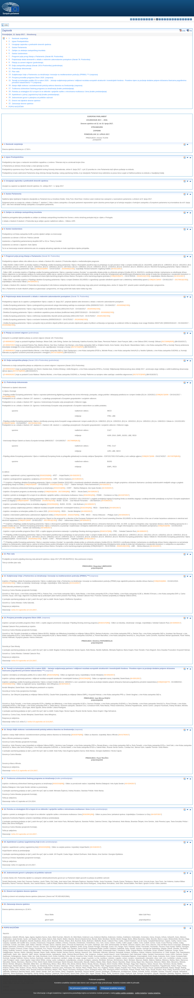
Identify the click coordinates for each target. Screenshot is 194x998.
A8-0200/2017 (90, 504)
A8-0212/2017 (179, 276)
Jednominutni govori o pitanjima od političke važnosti (32, 98)
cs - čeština (136, 19)
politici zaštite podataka (125, 993)
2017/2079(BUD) (173, 456)
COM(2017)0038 (155, 280)
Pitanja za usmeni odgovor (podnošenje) (27, 62)
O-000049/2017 (9, 351)
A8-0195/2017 (93, 492)
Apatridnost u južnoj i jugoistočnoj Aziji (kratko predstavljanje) (35, 95)
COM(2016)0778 (163, 682)
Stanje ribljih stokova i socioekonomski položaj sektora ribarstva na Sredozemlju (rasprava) (47, 85)
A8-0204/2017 (124, 515)
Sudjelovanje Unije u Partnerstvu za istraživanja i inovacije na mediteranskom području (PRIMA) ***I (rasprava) (55, 75)
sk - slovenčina (183, 19)
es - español (134, 19)
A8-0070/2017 (64, 684)
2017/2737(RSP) (139, 375)
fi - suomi (188, 19)
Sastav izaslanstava (19, 53)
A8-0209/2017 (142, 531)
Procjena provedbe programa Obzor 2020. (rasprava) (32, 78)
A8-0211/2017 (116, 269)
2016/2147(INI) (105, 531)
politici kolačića (141, 993)
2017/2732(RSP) (77, 347)
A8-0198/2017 (106, 501)
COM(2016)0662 (160, 581)
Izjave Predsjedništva (20, 41)
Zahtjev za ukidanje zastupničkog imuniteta (28, 50)
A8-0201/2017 (115, 508)
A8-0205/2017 (33, 282)
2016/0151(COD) (56, 484)
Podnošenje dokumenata (21, 68)
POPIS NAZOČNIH (16, 107)
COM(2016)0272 (117, 276)
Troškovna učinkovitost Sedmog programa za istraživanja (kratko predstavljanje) (43, 88)
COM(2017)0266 (148, 456)
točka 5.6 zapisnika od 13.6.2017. (40, 722)
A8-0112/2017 (75, 583)
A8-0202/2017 (86, 511)
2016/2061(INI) (89, 495)
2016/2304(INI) (85, 508)
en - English (149, 19)
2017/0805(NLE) (73, 441)
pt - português (178, 19)
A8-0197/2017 (124, 495)
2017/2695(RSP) (168, 342)
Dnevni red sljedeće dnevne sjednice (26, 101)
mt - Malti (170, 19)
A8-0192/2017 (105, 484)
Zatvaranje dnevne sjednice (22, 104)
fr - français (152, 19)
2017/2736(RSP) (19, 371)
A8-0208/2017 (46, 528)
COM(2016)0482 (164, 526)
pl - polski (175, 19)
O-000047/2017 (9, 345)
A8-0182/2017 (75, 475)
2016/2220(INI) (45, 475)
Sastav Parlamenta (19, 47)
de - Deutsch (141, 19)
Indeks (6, 25)
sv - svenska (191, 19)
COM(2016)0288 (60, 515)
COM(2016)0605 (41, 269)
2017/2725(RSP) (57, 352)
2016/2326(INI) (54, 511)
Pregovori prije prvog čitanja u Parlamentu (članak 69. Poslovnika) (37, 56)
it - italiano (160, 19)
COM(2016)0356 (51, 492)
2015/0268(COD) (8, 325)
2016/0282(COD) (68, 269)
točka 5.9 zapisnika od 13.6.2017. (24, 661)
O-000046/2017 (9, 342)
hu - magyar (167, 19)
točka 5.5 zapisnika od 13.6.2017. (24, 610)
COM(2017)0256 (162, 395)
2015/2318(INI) (59, 488)
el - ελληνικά (147, 19)
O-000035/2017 (9, 375)
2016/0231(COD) (8, 528)
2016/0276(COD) (48, 501)
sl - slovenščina (186, 19)
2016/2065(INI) (45, 479)
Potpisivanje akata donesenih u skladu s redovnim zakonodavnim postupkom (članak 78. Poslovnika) (51, 59)
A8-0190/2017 (77, 479)
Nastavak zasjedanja (20, 38)
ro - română (180, 19)
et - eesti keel (144, 19)
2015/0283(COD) (107, 312)
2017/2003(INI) (63, 492)
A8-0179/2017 (124, 735)
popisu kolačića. (154, 993)
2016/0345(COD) (93, 309)
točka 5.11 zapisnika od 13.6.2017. (24, 771)
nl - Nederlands (173, 19)
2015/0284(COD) (123, 305)
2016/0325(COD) (8, 583)
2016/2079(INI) (77, 735)
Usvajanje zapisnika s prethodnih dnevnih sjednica (31, 44)
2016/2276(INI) (73, 515)
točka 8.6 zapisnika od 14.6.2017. (24, 834)
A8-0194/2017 (107, 488)
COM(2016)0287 (31, 484)
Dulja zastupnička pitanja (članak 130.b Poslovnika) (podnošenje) (37, 65)
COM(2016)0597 (23, 501)
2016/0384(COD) (8, 684)
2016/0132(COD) (143, 276)
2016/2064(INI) (52, 504)
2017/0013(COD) (181, 280)
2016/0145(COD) (103, 316)
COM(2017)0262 (9, 423)
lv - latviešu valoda (162, 19)
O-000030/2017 (9, 369)
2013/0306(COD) (81, 319)
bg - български (131, 19)
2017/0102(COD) (34, 423)
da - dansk (139, 19)
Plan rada (15, 72)
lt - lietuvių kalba (165, 19)
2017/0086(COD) (8, 397)
